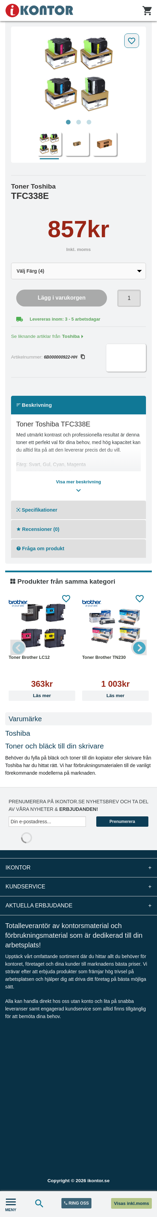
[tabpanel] (78, 73)
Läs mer (42, 695)
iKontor (78, 868)
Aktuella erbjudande (78, 905)
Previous (18, 647)
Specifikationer (37, 510)
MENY (10, 1204)
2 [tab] (78, 122)
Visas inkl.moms (131, 1203)
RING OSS (76, 1203)
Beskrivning (34, 405)
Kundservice (78, 887)
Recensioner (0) (38, 529)
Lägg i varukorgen (62, 298)
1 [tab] (68, 122)
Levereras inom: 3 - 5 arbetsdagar (65, 319)
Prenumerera (122, 821)
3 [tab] (89, 122)
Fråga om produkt (40, 548)
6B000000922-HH (64, 357)
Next (139, 647)
